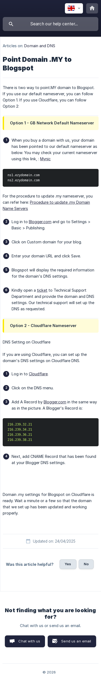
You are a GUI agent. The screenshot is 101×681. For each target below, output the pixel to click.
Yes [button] (68, 564)
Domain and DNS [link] (39, 45)
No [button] (86, 564)
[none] (74, 8)
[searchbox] (50, 24)
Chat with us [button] (29, 641)
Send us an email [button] (76, 641)
